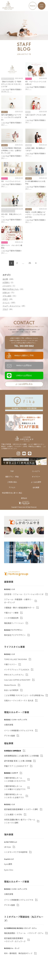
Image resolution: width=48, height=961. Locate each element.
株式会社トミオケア (11, 773)
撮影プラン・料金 (12, 477)
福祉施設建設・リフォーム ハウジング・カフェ (24, 933)
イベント (6, 303)
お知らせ (6, 292)
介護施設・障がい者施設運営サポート (19, 607)
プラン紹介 (7, 296)
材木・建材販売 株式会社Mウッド (18, 953)
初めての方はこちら (11, 289)
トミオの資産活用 (11, 618)
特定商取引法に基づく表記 (12, 493)
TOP (12, 471)
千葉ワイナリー (10, 664)
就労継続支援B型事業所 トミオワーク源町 (21, 809)
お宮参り (6, 282)
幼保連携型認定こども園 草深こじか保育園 (21, 755)
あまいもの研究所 (11, 690)
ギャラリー (36, 477)
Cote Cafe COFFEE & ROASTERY (17, 680)
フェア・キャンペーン (11, 306)
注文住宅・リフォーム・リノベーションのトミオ (24, 594)
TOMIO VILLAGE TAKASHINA (15, 659)
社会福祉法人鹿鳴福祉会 (12, 751)
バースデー (7, 286)
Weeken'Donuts (10, 685)
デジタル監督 (9, 735)
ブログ (5, 309)
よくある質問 (36, 482)
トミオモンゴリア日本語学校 (15, 852)
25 (30, 263)
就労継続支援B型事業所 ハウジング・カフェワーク (15, 940)
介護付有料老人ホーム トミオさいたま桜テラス (14, 796)
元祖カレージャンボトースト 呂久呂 (18, 700)
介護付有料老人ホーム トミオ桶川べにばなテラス (15, 787)
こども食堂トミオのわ (13, 814)
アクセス (12, 487)
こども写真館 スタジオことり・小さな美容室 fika (24, 695)
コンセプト (36, 471)
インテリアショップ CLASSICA (16, 669)
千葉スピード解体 (11, 612)
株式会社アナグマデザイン (15, 635)
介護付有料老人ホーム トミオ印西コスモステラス (15, 779)
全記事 (5, 279)
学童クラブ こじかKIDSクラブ (16, 766)
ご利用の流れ (12, 482)
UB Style (7, 847)
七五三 (5, 299)
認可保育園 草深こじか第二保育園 (17, 761)
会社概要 (36, 487)
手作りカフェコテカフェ (14, 674)
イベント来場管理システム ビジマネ (18, 730)
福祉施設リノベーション (14, 623)
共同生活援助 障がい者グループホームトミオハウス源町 (19, 821)
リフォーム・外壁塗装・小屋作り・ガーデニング (18, 601)
